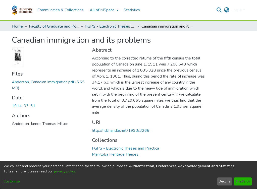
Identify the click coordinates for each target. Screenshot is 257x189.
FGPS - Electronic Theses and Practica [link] (110, 26)
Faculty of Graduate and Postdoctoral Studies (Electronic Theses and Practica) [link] (54, 26)
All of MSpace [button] (102, 10)
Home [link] (17, 26)
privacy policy (64, 171)
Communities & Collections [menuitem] (60, 10)
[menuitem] (104, 10)
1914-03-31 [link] (23, 106)
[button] (22, 10)
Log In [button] (237, 10)
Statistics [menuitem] (132, 10)
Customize (12, 181)
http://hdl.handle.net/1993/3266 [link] (120, 130)
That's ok (242, 181)
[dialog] (128, 175)
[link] (125, 148)
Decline (225, 181)
